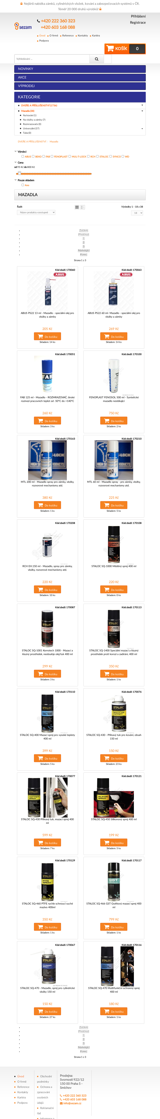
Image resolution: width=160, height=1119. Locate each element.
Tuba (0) (27, 123)
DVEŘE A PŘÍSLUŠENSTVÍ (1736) (82, 95)
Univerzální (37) (83, 119)
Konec (83, 244)
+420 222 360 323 (56, 21)
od (15, 157)
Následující (83, 240)
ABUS (28, 146)
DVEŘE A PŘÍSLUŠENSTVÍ (32, 131)
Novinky (25, 58)
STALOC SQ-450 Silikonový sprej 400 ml (114, 799)
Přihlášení (138, 16)
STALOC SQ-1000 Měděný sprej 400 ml (114, 551)
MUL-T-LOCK (79, 146)
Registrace (138, 22)
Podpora (44, 39)
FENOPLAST (61, 146)
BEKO (38, 146)
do (25, 157)
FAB (48, 146)
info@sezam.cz (72, 1079)
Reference (67, 34)
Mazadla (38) (82, 101)
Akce (22, 67)
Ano (27, 175)
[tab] (80, 142)
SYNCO (117, 146)
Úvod (42, 34)
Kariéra (95, 34)
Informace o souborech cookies (45, 1100)
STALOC (104, 146)
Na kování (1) (29, 105)
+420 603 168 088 (56, 26)
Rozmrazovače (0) (32, 114)
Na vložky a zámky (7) (34, 110)
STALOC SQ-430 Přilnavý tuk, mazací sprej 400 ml (47, 799)
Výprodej (26, 76)
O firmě (53, 34)
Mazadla (54, 131)
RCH (92, 146)
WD (127, 146)
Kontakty (82, 34)
